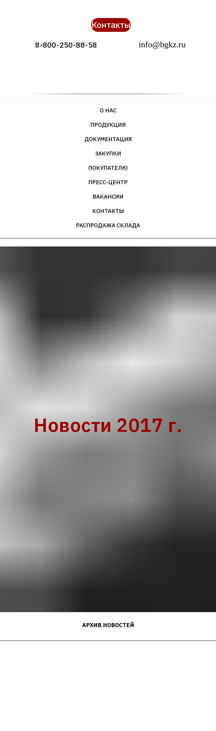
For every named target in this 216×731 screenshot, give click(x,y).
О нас (108, 110)
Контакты (108, 211)
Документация (108, 139)
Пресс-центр (108, 182)
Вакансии (108, 196)
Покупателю (108, 168)
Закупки (108, 153)
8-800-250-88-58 (66, 45)
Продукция (108, 124)
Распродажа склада (108, 225)
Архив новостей (108, 625)
